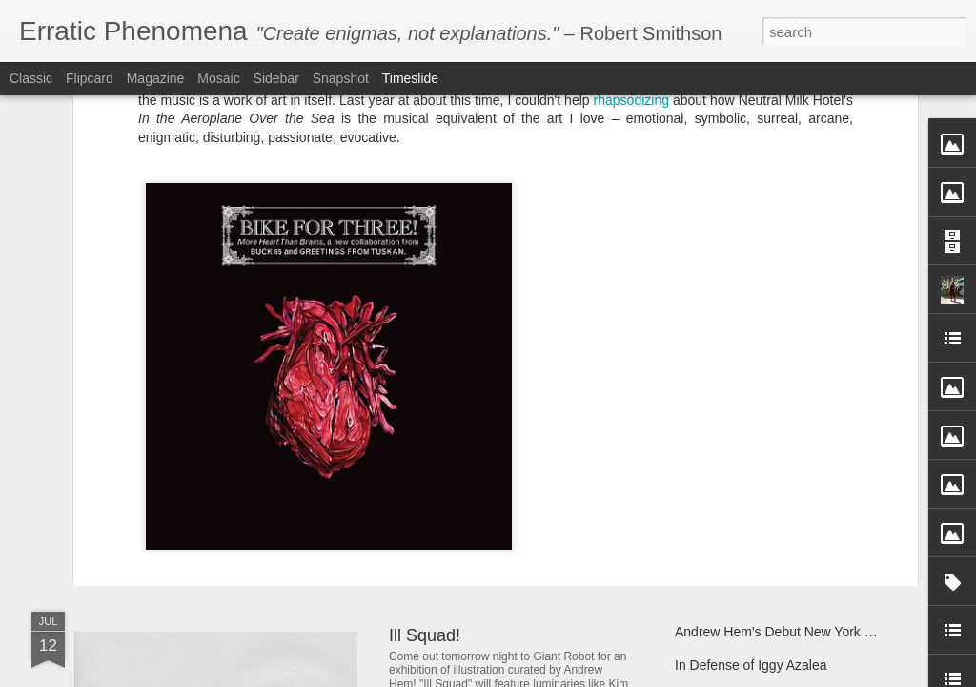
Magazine (156, 78)
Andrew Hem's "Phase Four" (497, 489)
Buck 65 (828, 384)
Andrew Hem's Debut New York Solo (783, 631)
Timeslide (410, 78)
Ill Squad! (424, 635)
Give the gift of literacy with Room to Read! (801, 440)
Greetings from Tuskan (656, 403)
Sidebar (276, 78)
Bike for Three (281, 384)
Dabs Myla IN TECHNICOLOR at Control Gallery (321, 443)
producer (242, 403)
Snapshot (341, 78)
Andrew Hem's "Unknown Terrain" (774, 507)
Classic (31, 78)
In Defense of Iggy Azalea (751, 665)
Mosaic (218, 78)
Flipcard (89, 78)
